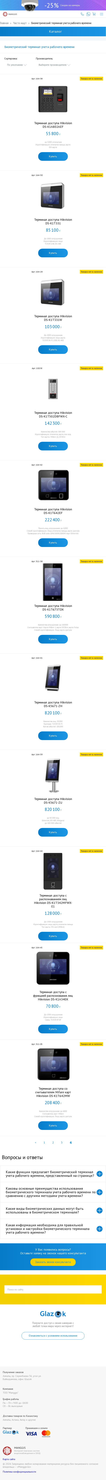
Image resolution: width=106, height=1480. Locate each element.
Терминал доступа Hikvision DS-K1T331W (53, 318)
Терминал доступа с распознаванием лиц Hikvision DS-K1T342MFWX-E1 (53, 900)
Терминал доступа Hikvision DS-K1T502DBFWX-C (53, 414)
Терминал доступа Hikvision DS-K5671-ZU (53, 801)
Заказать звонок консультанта (53, 1262)
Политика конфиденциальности (19, 1471)
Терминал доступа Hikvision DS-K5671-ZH (53, 704)
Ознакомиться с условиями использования (53, 1335)
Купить (53, 156)
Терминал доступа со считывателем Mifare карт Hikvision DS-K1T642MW (53, 1092)
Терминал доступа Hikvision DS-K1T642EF (53, 511)
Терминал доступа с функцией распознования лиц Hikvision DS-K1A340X (53, 995)
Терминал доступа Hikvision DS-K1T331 (53, 221)
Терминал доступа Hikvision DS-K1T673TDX (53, 607)
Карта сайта (9, 1459)
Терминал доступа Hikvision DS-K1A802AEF (53, 125)
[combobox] (17, 64)
